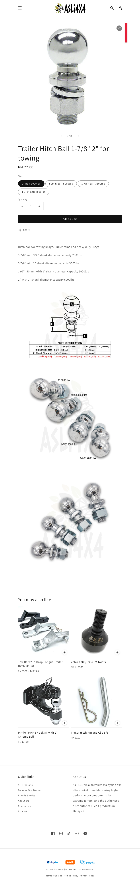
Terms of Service (54, 875)
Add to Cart (70, 219)
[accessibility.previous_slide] (61, 136)
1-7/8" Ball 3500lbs (93, 183)
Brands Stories (26, 795)
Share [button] (24, 230)
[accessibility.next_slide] (79, 136)
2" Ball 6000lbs (31, 183)
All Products (25, 785)
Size (20, 176)
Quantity (22, 199)
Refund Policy (71, 875)
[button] (112, 8)
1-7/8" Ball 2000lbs (33, 191)
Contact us (24, 806)
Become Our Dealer (29, 790)
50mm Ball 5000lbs (61, 183)
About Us (23, 800)
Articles (22, 811)
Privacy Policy (87, 875)
